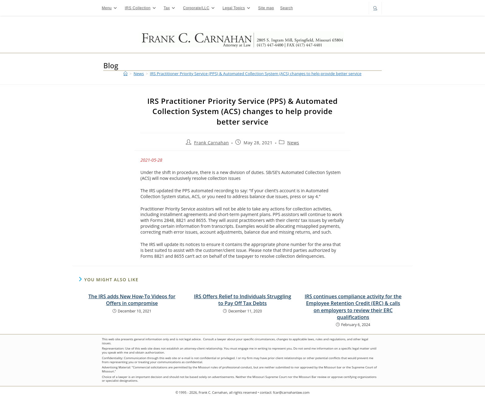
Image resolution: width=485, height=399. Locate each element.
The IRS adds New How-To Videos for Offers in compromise (131, 300)
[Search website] (375, 8)
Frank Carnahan (211, 143)
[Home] (125, 73)
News (293, 143)
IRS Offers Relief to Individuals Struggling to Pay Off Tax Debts (242, 300)
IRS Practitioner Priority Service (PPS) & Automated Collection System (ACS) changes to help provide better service (256, 73)
